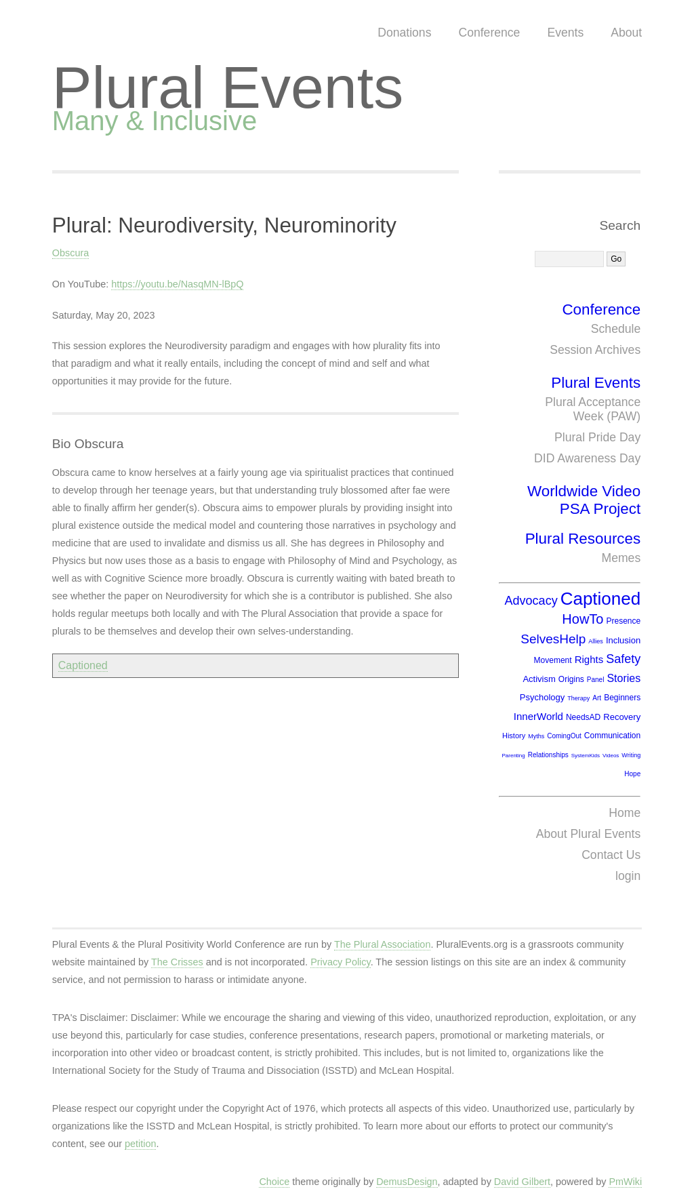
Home (624, 813)
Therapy (578, 698)
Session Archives (595, 350)
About (626, 32)
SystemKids (585, 755)
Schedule (615, 329)
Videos (611, 755)
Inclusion (623, 640)
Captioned (83, 665)
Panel (596, 679)
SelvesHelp (553, 639)
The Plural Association (382, 944)
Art (596, 698)
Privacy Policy (340, 962)
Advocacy (531, 600)
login (627, 876)
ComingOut (564, 736)
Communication (612, 735)
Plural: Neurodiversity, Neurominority (224, 225)
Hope (632, 774)
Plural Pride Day (597, 437)
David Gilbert (522, 1181)
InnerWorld (538, 716)
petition (140, 1143)
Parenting (513, 755)
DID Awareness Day (587, 458)
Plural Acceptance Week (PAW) (592, 409)
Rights (589, 659)
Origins (571, 679)
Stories (623, 678)
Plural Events (227, 87)
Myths (536, 736)
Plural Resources (583, 538)
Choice (274, 1181)
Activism (539, 679)
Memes (621, 558)
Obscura (70, 252)
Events (565, 32)
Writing (630, 755)
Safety (623, 659)
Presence (623, 621)
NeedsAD (583, 717)
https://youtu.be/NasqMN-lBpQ (177, 284)
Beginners (622, 697)
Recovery (621, 717)
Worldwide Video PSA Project (583, 500)
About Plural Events (588, 834)
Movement (553, 660)
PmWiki (625, 1181)
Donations (404, 32)
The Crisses (177, 962)
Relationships (548, 755)
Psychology (542, 697)
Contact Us (610, 855)
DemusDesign (406, 1181)
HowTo (582, 618)
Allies (595, 641)
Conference (489, 32)
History (513, 735)
